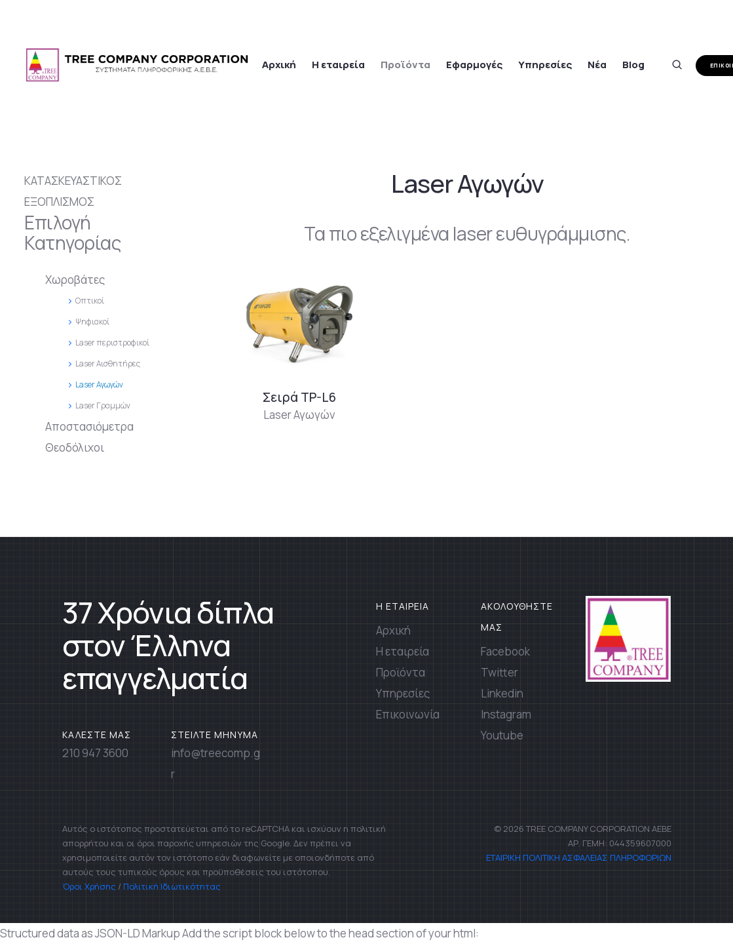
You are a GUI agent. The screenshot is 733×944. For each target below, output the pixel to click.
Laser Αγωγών (299, 414)
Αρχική (279, 64)
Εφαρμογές (474, 64)
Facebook (505, 651)
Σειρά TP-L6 (299, 397)
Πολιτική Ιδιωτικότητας (172, 886)
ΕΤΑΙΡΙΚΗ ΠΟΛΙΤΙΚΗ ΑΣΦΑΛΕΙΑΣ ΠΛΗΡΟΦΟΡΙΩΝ (577, 857)
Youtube (502, 735)
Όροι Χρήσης (89, 886)
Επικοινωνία (408, 714)
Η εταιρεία (338, 64)
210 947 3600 (95, 752)
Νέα (597, 64)
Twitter (499, 672)
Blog (633, 64)
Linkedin (502, 693)
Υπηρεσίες (545, 64)
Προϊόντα (405, 64)
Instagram (506, 714)
